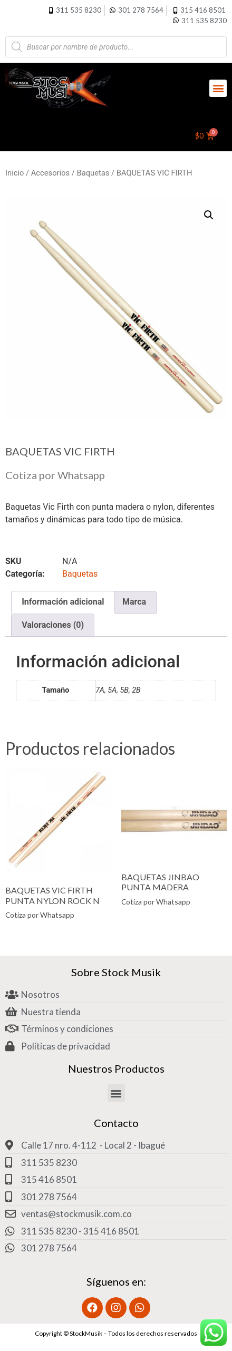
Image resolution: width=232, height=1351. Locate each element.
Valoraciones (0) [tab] (53, 625)
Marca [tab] (134, 602)
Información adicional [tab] (63, 602)
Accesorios (50, 173)
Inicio (14, 173)
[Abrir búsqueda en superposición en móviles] (116, 46)
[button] (218, 88)
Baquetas (93, 173)
